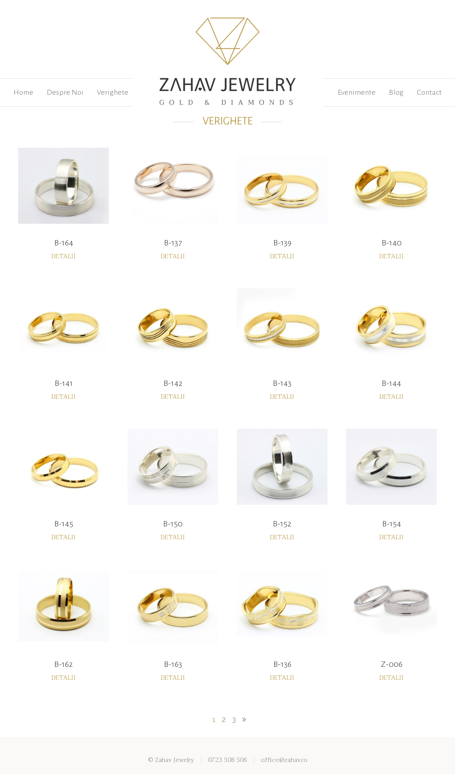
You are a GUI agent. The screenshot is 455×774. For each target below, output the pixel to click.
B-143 (282, 383)
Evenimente (356, 92)
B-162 (63, 664)
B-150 (173, 523)
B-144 (391, 383)
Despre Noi (65, 92)
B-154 (391, 523)
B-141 (64, 383)
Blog (396, 92)
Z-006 (392, 664)
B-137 (173, 242)
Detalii (64, 256)
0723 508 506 (227, 760)
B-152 (282, 523)
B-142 (173, 383)
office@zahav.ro (284, 760)
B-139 (282, 242)
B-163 (173, 664)
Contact (429, 92)
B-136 (282, 664)
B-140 (392, 242)
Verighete (112, 92)
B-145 (63, 523)
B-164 (63, 242)
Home (23, 92)
